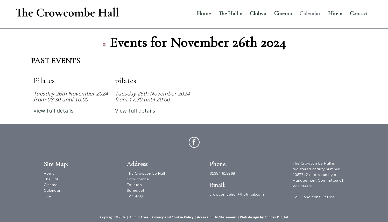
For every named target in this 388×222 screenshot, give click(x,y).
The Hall (230, 13)
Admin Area (138, 217)
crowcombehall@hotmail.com (237, 194)
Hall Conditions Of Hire (314, 197)
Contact (359, 13)
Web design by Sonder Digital (264, 217)
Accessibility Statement (217, 217)
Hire (335, 13)
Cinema (283, 13)
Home (204, 13)
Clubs (258, 13)
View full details (53, 110)
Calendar (310, 13)
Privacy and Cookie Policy (173, 217)
